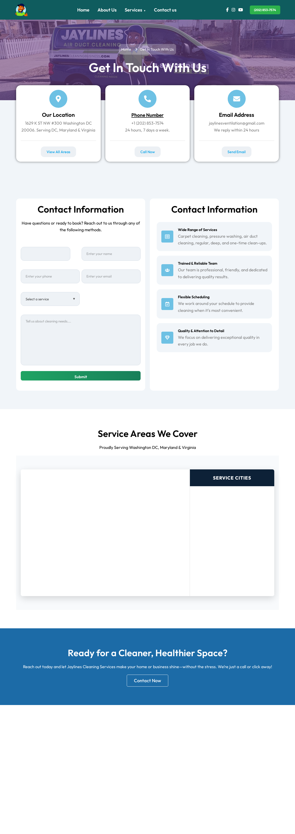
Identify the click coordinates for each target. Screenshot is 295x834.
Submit (80, 376)
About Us (107, 10)
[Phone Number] (147, 99)
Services (133, 10)
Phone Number (147, 114)
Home (83, 10)
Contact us (165, 10)
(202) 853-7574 (265, 10)
